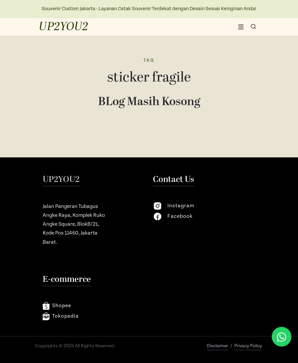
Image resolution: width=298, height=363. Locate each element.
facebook (173, 216)
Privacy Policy (248, 346)
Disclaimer (217, 346)
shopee (57, 306)
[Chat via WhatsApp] (281, 337)
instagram (173, 206)
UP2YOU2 (63, 27)
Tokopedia (61, 316)
